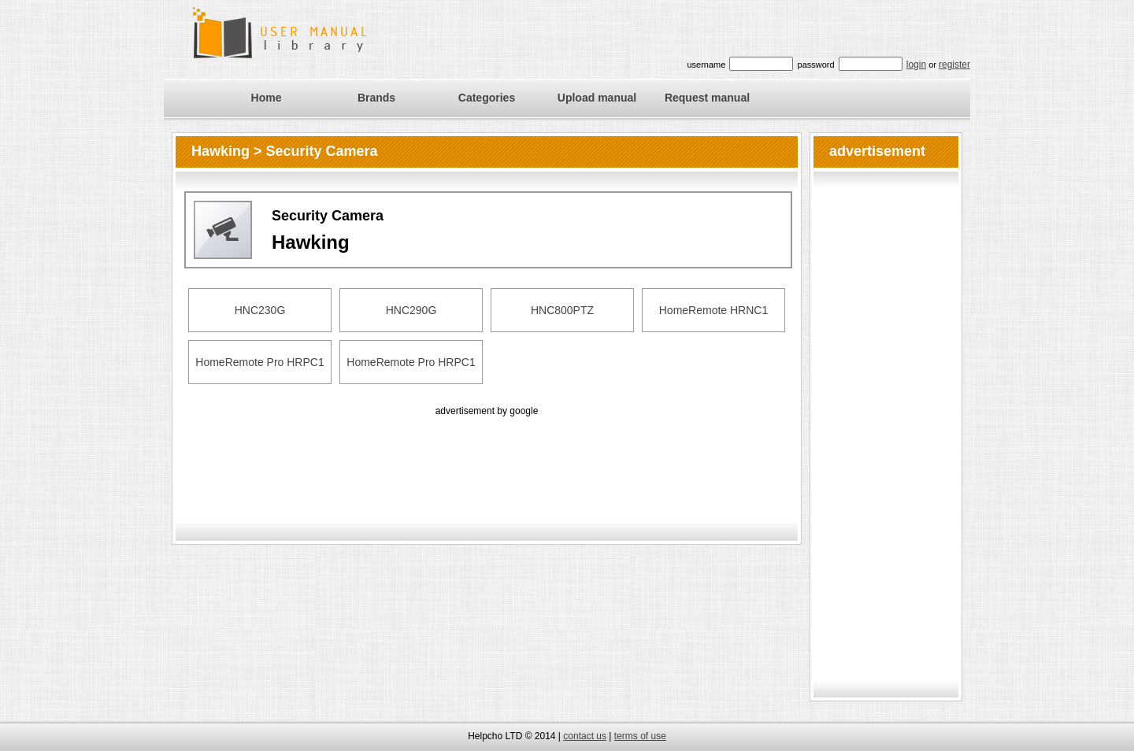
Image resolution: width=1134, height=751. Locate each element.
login (916, 64)
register (954, 64)
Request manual (707, 97)
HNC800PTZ (562, 310)
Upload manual (597, 97)
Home (266, 97)
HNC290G (411, 310)
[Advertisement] (486, 455)
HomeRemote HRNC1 (713, 310)
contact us (584, 736)
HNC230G (260, 310)
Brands (376, 97)
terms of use (640, 736)
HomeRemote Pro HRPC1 (259, 362)
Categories (486, 97)
